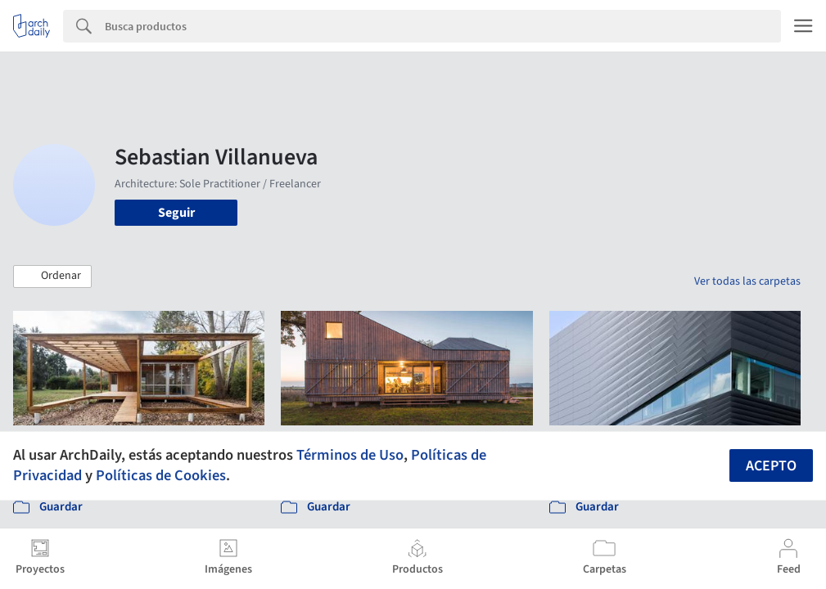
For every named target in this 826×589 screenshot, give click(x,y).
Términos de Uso (350, 454)
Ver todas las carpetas (747, 281)
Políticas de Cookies (161, 475)
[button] (52, 276)
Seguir (176, 213)
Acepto (771, 466)
